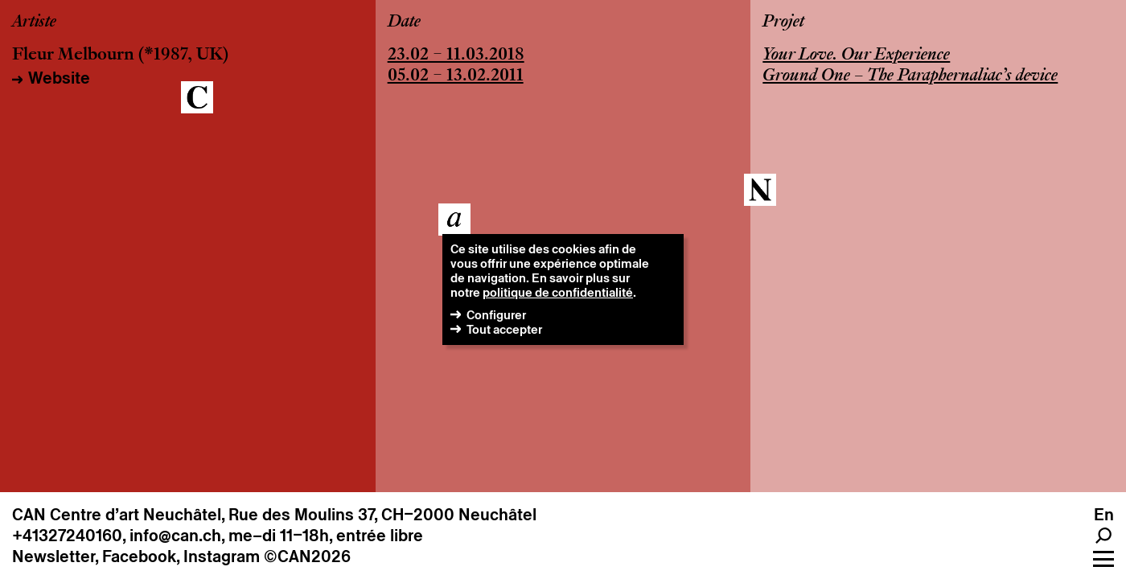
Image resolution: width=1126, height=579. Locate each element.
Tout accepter (504, 329)
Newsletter (53, 556)
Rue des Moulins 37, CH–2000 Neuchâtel (382, 514)
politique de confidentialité (558, 292)
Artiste (34, 22)
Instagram (221, 556)
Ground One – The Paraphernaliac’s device (910, 76)
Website (59, 78)
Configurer (496, 314)
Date (404, 22)
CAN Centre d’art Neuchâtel (116, 514)
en (1104, 514)
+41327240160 (67, 535)
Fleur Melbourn (73, 55)
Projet (783, 22)
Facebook (139, 556)
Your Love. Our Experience (856, 55)
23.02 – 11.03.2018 (456, 55)
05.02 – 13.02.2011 (456, 76)
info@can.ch (175, 535)
